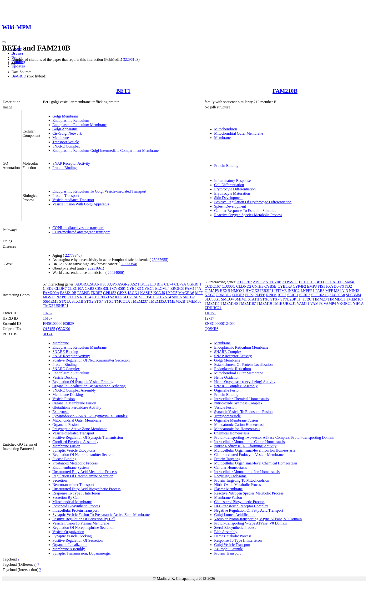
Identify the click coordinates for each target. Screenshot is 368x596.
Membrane (60, 138)
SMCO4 (227, 299)
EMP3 (312, 286)
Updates (18, 66)
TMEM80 (193, 301)
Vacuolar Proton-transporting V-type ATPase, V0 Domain (258, 519)
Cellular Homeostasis (230, 467)
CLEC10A (76, 288)
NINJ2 (354, 291)
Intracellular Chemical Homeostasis (241, 399)
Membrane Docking (67, 394)
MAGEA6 (186, 293)
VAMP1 (303, 303)
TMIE (277, 303)
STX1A (65, 301)
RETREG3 (100, 297)
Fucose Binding (64, 459)
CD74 (168, 284)
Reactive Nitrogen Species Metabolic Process (248, 493)
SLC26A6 (130, 297)
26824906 (115, 272)
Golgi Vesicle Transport (232, 545)
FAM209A (51, 293)
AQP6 (112, 284)
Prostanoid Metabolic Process (75, 463)
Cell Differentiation (229, 185)
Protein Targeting (227, 459)
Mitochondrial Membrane (72, 502)
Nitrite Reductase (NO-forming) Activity (245, 446)
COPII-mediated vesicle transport (78, 228)
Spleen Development (230, 206)
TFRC (307, 299)
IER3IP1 (266, 291)
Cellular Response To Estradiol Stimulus (245, 211)
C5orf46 (349, 282)
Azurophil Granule (228, 549)
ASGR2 (123, 284)
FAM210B (284, 91)
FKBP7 (96, 293)
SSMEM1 (50, 301)
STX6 (264, 299)
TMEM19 (264, 303)
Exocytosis (60, 412)
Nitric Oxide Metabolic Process (238, 485)
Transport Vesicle (65, 142)
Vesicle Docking (64, 377)
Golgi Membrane (65, 116)
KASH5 (146, 293)
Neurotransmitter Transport (73, 485)
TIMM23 (320, 299)
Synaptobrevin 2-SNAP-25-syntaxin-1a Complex (90, 416)
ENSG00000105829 (58, 323)
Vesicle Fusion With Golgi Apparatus (80, 204)
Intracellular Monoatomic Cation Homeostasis (249, 442)
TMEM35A (158, 301)
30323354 (128, 264)
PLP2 (249, 295)
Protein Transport (65, 196)
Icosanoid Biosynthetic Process (76, 506)
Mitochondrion (225, 129)
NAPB (61, 297)
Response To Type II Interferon (76, 493)
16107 (47, 318)
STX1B (77, 301)
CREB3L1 (103, 288)
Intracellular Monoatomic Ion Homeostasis (247, 472)
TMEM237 (139, 301)
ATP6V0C (290, 282)
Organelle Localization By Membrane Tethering (89, 386)
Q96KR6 (211, 329)
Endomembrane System (70, 467)
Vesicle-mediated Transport (73, 200)
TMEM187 (247, 303)
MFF (199, 293)
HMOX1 (238, 291)
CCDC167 (213, 286)
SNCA (177, 297)
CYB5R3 (134, 288)
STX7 (274, 299)
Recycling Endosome (230, 476)
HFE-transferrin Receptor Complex (241, 506)
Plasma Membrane (228, 489)
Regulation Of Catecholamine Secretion (82, 476)
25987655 (159, 260)
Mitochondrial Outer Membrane (238, 133)
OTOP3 (238, 295)
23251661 (95, 268)
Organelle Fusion (65, 425)
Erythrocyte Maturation (232, 193)
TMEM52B (176, 301)
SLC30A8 (337, 295)
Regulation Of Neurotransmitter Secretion (84, 455)
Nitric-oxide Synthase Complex (238, 403)
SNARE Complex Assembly (74, 390)
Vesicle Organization (68, 532)
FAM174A (193, 288)
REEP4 (85, 297)
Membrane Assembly (68, 549)
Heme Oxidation (226, 377)
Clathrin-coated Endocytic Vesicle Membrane (249, 455)
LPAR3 (318, 291)
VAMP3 (316, 303)
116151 (210, 313)
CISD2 (48, 288)
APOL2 (259, 282)
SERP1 (292, 295)
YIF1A (358, 303)
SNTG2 (189, 297)
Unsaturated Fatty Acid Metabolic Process (84, 472)
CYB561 (119, 288)
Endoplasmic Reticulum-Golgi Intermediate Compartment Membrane (105, 150)
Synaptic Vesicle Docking (72, 536)
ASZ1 (134, 284)
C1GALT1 (333, 282)
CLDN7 (60, 288)
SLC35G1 (212, 299)
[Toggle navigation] (4, 42)
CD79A (180, 284)
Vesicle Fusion (63, 399)
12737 (209, 318)
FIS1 (321, 286)
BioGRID (18, 76)
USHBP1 (61, 306)
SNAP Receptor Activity (71, 163)
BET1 (123, 91)
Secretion (59, 480)
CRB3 (89, 288)
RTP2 (281, 295)
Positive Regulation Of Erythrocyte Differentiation (253, 202)
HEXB (225, 291)
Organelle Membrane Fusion (74, 403)
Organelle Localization (69, 545)
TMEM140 (229, 303)
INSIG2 (293, 291)
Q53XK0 (63, 329)
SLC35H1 (147, 297)
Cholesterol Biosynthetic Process (239, 502)
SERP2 (304, 295)
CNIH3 (257, 286)
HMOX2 (252, 291)
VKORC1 (344, 303)
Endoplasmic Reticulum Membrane (79, 125)
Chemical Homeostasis (231, 433)
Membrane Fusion (66, 446)
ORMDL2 (224, 295)
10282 (47, 313)
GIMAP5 (212, 291)
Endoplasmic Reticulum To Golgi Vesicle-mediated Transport (99, 191)
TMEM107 (354, 299)
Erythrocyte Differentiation (235, 189)
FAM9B (83, 293)
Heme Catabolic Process (232, 536)
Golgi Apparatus (64, 129)
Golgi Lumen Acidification (234, 515)
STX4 (98, 301)
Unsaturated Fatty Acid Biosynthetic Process (86, 489)
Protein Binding (64, 168)
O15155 (49, 329)
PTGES (73, 297)
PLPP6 (260, 295)
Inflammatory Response (232, 180)
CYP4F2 (299, 286)
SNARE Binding (65, 352)
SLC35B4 (353, 295)
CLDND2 (243, 286)
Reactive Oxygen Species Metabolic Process (248, 215)
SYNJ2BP (288, 299)
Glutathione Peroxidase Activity (76, 407)
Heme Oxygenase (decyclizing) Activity (244, 382)
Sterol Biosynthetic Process (235, 527)
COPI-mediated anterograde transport (81, 232)
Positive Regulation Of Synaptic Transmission (87, 437)
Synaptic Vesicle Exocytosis (73, 450)
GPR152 (109, 293)
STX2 (88, 301)
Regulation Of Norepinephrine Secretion (83, 527)
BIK (160, 284)
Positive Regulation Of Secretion (77, 540)
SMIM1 (241, 299)
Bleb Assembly (225, 532)
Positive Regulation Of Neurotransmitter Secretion (91, 360)
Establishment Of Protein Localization (243, 364)
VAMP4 (329, 303)
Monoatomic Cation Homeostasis (239, 425)
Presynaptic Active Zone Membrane (79, 429)
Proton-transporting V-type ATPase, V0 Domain (250, 523)
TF (299, 299)
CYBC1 (148, 288)
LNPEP (306, 291)
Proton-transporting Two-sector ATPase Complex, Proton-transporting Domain (274, 437)
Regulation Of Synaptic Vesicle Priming (83, 382)
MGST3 (49, 297)
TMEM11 (212, 303)
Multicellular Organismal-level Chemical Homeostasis (255, 463)
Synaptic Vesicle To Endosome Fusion (243, 412)
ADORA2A (84, 284)
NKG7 (210, 295)
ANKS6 (100, 284)
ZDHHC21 (213, 308)
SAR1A (116, 297)
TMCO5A (122, 301)
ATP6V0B (274, 282)
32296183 (130, 59)
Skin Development (228, 198)
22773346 (72, 255)
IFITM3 (280, 291)
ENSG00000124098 (220, 323)
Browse (17, 53)
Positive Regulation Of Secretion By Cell (83, 519)
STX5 (108, 301)
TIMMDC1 (336, 299)
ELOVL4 (162, 288)
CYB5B (270, 286)
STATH (253, 299)
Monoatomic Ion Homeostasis (237, 429)
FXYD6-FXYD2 (339, 286)
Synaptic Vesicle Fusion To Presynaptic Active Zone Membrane (101, 515)
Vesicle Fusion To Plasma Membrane (80, 523)
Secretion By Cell (66, 497)
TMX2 (48, 306)
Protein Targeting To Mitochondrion (241, 480)
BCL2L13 (148, 284)
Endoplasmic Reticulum (70, 120)
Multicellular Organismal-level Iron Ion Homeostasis (254, 450)
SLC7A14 (163, 297)
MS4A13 (341, 291)
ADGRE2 (244, 282)
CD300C (228, 286)
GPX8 (122, 293)
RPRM (271, 295)
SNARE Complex (66, 146)
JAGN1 (133, 293)
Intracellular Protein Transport (75, 510)
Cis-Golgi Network (67, 133)
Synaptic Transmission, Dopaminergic (81, 553)
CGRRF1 (194, 284)
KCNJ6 (159, 293)
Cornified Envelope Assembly (75, 442)
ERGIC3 (177, 288)
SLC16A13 (319, 295)
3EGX (48, 334)
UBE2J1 (289, 303)
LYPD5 (171, 293)
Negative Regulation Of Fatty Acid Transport (248, 510)
